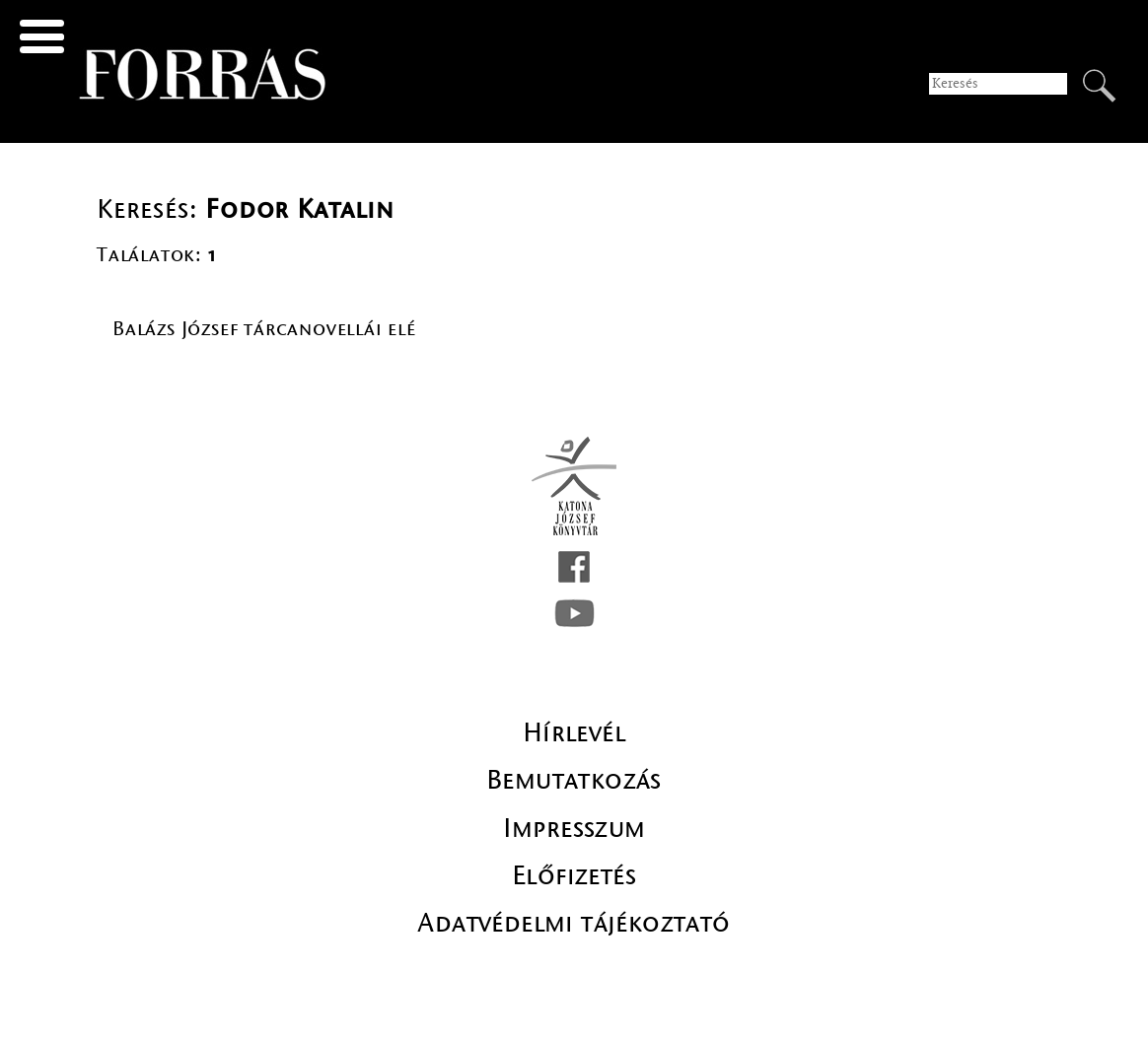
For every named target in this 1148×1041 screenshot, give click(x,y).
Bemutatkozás (574, 780)
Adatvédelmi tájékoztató (573, 922)
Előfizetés (574, 875)
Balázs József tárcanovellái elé (264, 328)
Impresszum (574, 828)
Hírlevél (574, 732)
